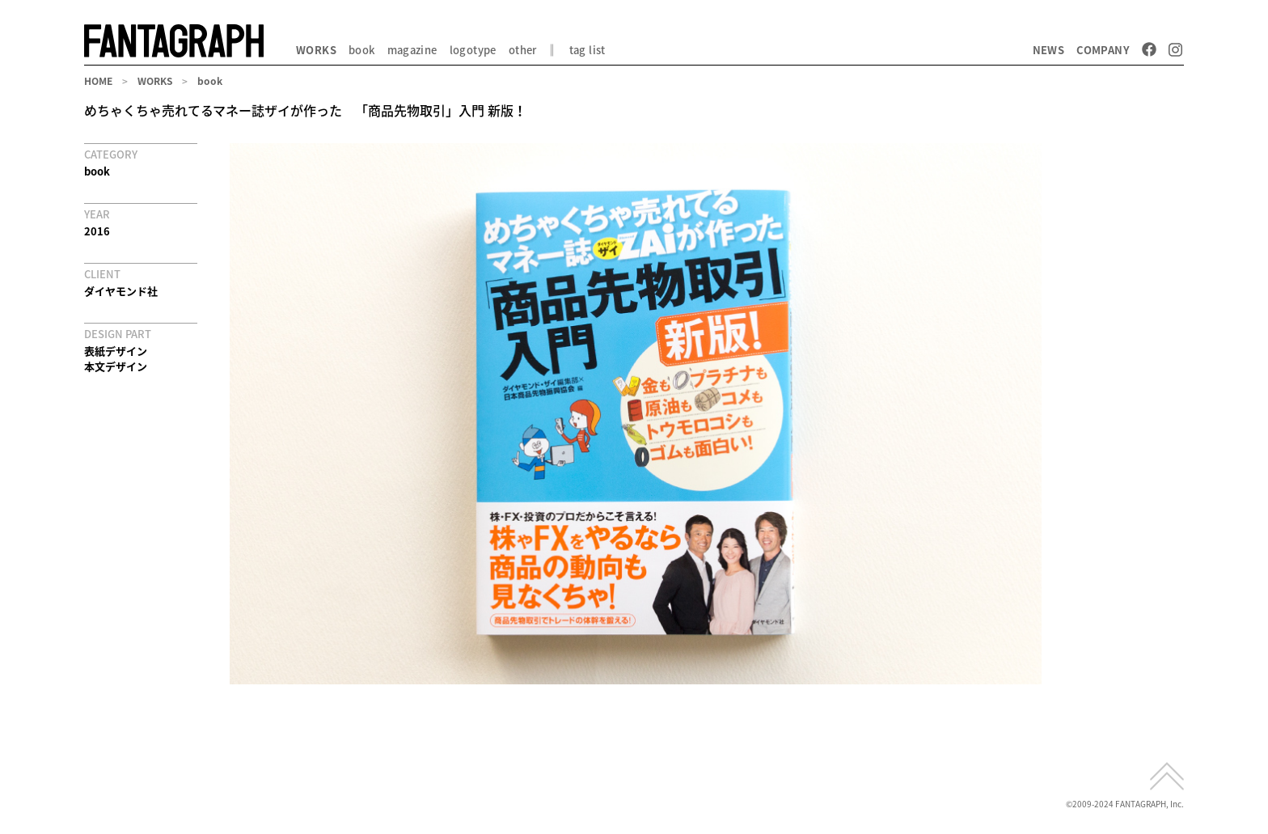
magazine (412, 49)
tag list (587, 49)
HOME (98, 81)
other (523, 49)
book (362, 49)
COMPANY (1103, 49)
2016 (97, 231)
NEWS (1049, 49)
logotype (473, 49)
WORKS (316, 49)
